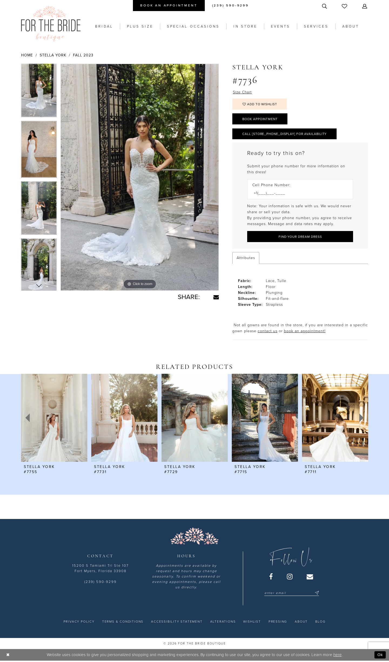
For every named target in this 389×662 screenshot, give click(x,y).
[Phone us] (230, 5)
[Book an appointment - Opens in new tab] (168, 5)
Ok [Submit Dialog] (380, 655)
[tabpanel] (39, 92)
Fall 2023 (83, 55)
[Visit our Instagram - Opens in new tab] (290, 577)
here (337, 655)
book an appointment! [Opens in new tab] (305, 331)
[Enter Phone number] (297, 194)
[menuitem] (168, 5)
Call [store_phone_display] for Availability (285, 134)
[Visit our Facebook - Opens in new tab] (271, 577)
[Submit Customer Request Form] (300, 237)
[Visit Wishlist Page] (345, 6)
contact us (267, 331)
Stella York (53, 55)
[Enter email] (291, 594)
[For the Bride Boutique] (51, 24)
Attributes (246, 258)
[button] (365, 6)
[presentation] (54, 419)
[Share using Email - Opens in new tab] (216, 297)
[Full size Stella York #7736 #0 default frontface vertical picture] (140, 177)
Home (27, 55)
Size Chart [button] (242, 92)
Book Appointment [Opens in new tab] (261, 119)
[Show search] (325, 6)
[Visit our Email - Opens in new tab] (310, 577)
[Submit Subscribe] (316, 594)
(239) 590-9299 (100, 582)
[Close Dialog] (8, 655)
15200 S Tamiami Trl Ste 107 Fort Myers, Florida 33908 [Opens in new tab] (100, 569)
